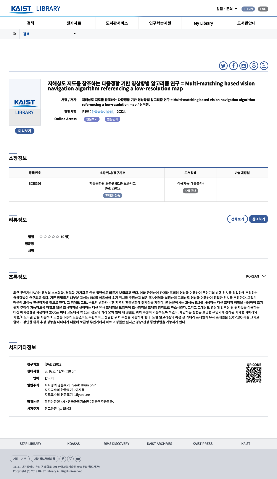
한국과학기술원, (103, 112)
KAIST (245, 443)
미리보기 (24, 130)
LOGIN (248, 9)
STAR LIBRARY (30, 443)
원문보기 (91, 119)
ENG (263, 9)
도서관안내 (246, 23)
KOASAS (73, 443)
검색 (30, 23)
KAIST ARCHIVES (159, 443)
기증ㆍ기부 (19, 459)
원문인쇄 (112, 119)
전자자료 (73, 23)
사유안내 (190, 190)
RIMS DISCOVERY (116, 443)
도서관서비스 (117, 23)
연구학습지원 (160, 23)
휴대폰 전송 (112, 195)
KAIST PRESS (203, 443)
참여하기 (258, 219)
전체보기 (237, 219)
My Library (203, 23)
